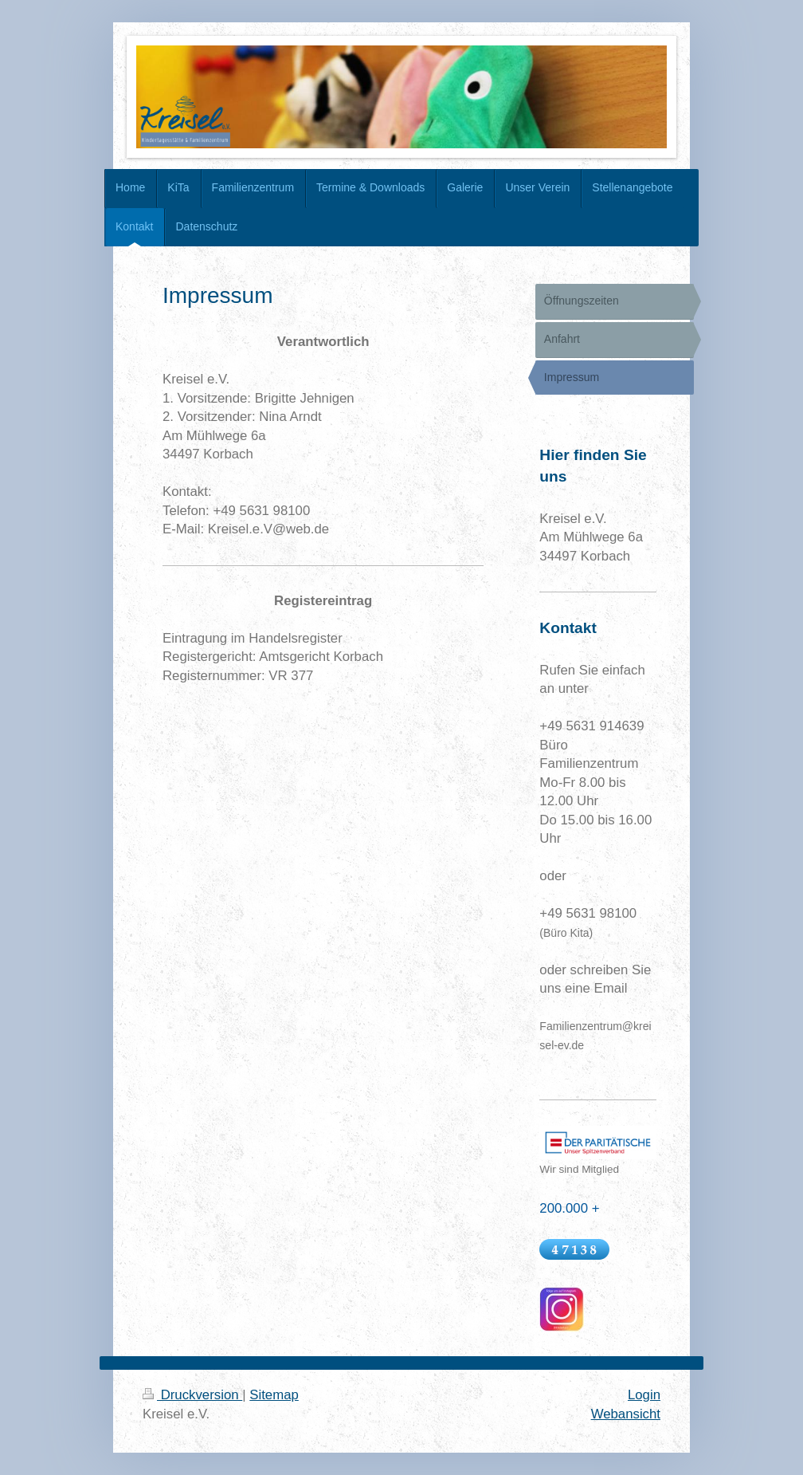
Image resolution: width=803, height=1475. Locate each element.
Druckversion (192, 1394)
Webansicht (625, 1414)
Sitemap (274, 1394)
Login (644, 1394)
